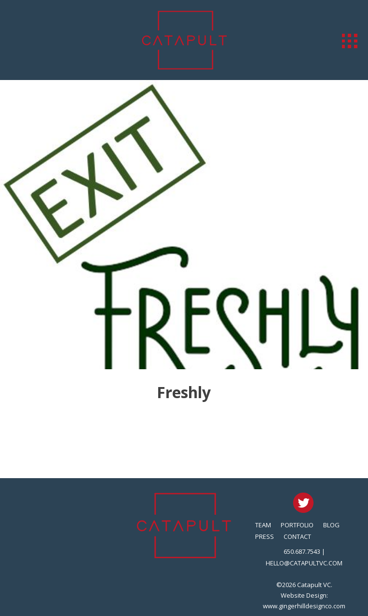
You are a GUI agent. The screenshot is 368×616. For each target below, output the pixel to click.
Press (264, 536)
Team (263, 525)
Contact (297, 536)
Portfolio (297, 525)
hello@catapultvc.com (304, 563)
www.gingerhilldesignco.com (304, 606)
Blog (331, 525)
